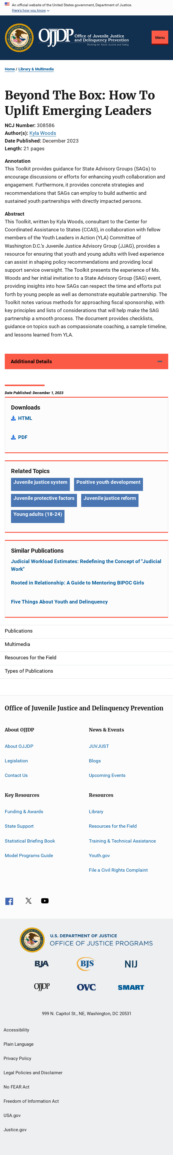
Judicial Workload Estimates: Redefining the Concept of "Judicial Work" (86, 565)
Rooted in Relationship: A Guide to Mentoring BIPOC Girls (77, 583)
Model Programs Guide (29, 855)
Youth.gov (99, 855)
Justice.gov (15, 1129)
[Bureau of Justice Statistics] (86, 972)
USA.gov (12, 1115)
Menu (160, 37)
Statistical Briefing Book (30, 840)
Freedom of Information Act (31, 1101)
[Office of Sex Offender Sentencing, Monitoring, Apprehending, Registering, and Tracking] (131, 991)
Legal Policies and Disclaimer (33, 1072)
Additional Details (31, 361)
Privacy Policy (17, 1058)
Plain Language (19, 1044)
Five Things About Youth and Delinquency (59, 602)
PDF (22, 437)
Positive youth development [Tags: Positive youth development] (108, 482)
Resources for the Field (113, 826)
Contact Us (16, 775)
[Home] (84, 37)
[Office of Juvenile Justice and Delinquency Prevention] (42, 992)
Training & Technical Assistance (122, 840)
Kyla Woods (42, 133)
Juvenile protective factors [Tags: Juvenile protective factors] (44, 498)
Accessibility (16, 1030)
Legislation (16, 761)
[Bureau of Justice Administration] (42, 968)
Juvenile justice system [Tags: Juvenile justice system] (40, 482)
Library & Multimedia (36, 69)
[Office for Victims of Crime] (86, 991)
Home (10, 69)
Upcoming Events (107, 775)
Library (96, 811)
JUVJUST (99, 746)
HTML (25, 418)
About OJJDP (19, 746)
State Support (19, 826)
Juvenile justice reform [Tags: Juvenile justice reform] (110, 498)
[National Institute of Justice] (131, 968)
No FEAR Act (16, 1087)
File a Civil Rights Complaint (118, 870)
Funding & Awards (24, 811)
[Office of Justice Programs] (19, 37)
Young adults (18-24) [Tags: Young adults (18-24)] (37, 514)
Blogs (95, 761)
